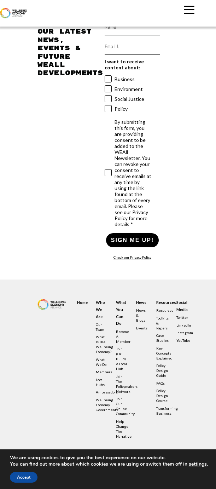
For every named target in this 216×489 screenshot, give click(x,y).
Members (104, 372)
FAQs (160, 383)
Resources (162, 302)
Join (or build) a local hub (121, 359)
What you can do (121, 313)
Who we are (100, 309)
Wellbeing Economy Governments (107, 405)
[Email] (132, 47)
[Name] (132, 27)
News (141, 302)
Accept (23, 477)
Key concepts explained (164, 353)
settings (198, 464)
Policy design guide (162, 370)
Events (141, 328)
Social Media (182, 306)
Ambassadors (107, 392)
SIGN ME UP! (132, 240)
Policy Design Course (162, 396)
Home (82, 302)
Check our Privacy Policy (132, 257)
